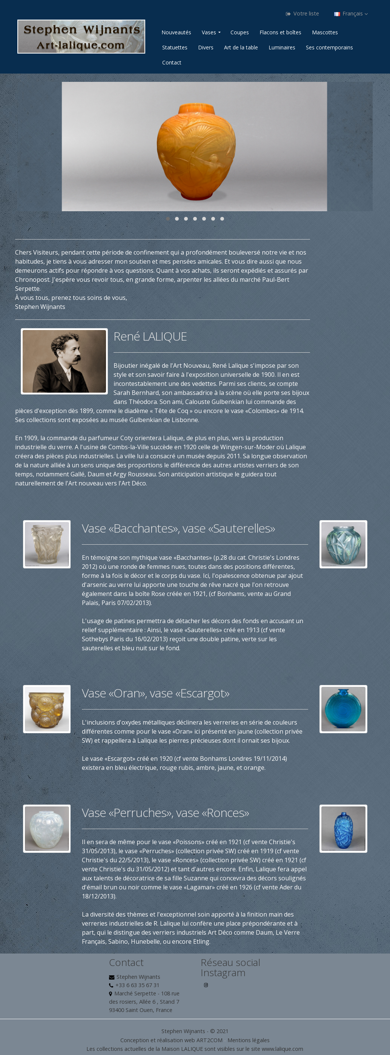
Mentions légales (248, 1040)
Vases (209, 32)
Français (351, 13)
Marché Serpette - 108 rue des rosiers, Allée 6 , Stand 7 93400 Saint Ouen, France (144, 1002)
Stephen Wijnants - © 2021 (195, 1031)
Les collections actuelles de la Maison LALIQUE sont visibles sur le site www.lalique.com (194, 1048)
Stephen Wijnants (138, 976)
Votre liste (302, 13)
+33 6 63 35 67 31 (137, 985)
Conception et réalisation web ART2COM (171, 1040)
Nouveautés (176, 32)
